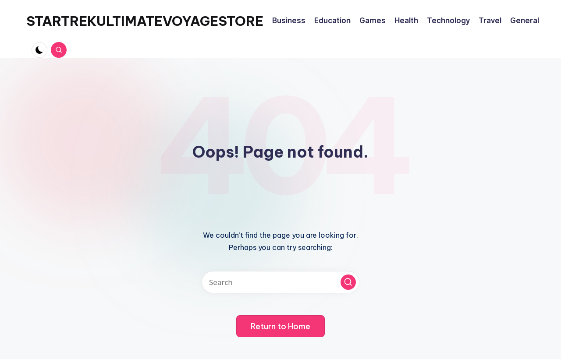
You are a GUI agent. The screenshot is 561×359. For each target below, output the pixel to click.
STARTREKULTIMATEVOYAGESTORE (144, 21)
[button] (348, 282)
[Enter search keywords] (280, 282)
